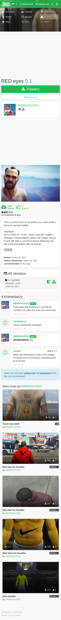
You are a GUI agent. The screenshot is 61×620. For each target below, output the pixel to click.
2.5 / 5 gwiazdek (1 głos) (11, 215)
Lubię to (25, 208)
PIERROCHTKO (28, 105)
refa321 (17, 351)
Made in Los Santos (11, 615)
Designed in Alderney (11, 612)
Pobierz (30, 89)
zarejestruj (44, 373)
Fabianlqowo (20, 321)
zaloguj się (29, 373)
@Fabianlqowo (21, 340)
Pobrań (11, 208)
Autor (33, 304)
